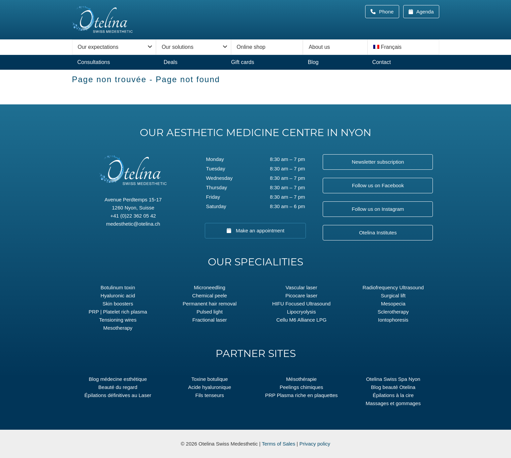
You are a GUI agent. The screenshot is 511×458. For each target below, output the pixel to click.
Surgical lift (393, 295)
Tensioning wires (117, 320)
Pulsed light (209, 312)
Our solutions (177, 47)
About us (319, 47)
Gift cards (242, 62)
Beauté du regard (117, 387)
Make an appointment (259, 230)
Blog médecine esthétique (118, 379)
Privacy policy (314, 444)
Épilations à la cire (393, 395)
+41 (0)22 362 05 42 (133, 216)
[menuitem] (403, 47)
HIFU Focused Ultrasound (301, 303)
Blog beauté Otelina (393, 387)
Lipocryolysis (301, 312)
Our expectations (98, 47)
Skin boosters (117, 303)
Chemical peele (209, 295)
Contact (381, 62)
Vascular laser (301, 287)
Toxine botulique (209, 379)
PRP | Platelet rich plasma (118, 312)
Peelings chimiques (301, 387)
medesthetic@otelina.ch (133, 224)
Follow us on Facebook (378, 185)
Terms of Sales (278, 444)
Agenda (424, 11)
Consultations (93, 62)
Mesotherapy (117, 328)
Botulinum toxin (117, 287)
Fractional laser (209, 320)
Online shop (251, 47)
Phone (388, 11)
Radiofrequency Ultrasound (393, 287)
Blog (313, 62)
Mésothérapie (301, 379)
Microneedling (209, 287)
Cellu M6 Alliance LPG (301, 320)
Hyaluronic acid (117, 295)
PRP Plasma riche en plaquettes (301, 395)
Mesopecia (393, 303)
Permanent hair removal (209, 303)
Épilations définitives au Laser (118, 395)
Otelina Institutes (378, 232)
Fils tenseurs (209, 395)
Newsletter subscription (378, 162)
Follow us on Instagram (378, 209)
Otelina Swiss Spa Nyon (393, 379)
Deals (171, 62)
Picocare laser (301, 295)
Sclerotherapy (393, 312)
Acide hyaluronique (209, 387)
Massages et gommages (393, 403)
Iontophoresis (393, 320)
